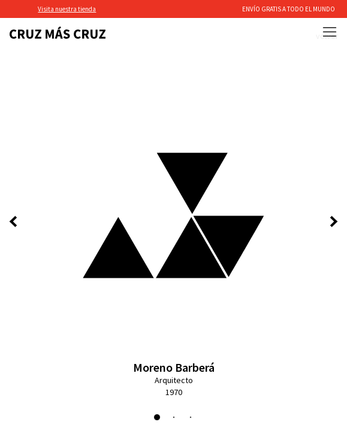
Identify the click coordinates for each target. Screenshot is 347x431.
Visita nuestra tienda (67, 9)
